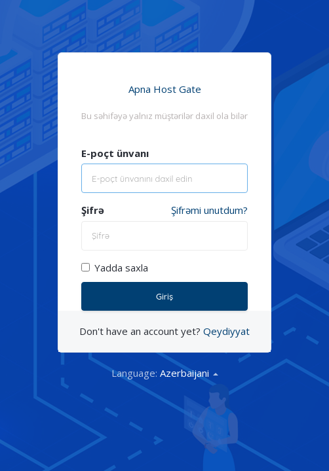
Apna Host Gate (164, 89)
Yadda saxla (114, 267)
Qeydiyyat (226, 331)
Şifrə (92, 210)
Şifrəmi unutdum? (209, 210)
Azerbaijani (189, 372)
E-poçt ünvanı (115, 153)
